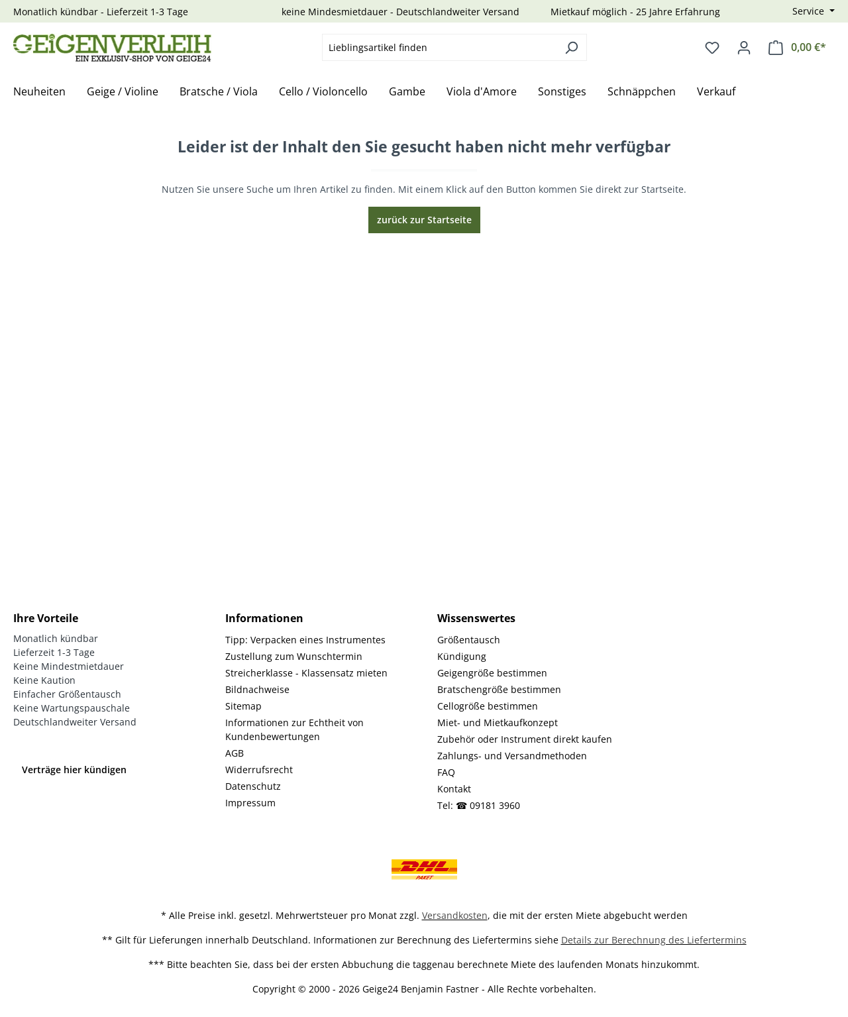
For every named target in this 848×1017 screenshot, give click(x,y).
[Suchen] (571, 47)
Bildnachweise (257, 689)
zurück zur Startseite (424, 219)
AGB (234, 753)
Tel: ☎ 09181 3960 (478, 805)
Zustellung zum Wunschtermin (293, 656)
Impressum (250, 802)
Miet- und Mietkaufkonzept (497, 722)
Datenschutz (253, 786)
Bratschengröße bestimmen (499, 689)
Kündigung (461, 656)
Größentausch (468, 639)
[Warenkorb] (797, 47)
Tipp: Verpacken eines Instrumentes (305, 639)
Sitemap (243, 706)
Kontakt (454, 788)
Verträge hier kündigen (74, 769)
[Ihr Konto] (744, 47)
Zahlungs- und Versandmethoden (512, 755)
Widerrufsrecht (259, 769)
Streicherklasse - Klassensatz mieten (306, 673)
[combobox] (439, 47)
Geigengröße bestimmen (492, 673)
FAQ (446, 772)
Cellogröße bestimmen (487, 706)
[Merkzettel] (712, 47)
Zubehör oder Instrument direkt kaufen (524, 739)
